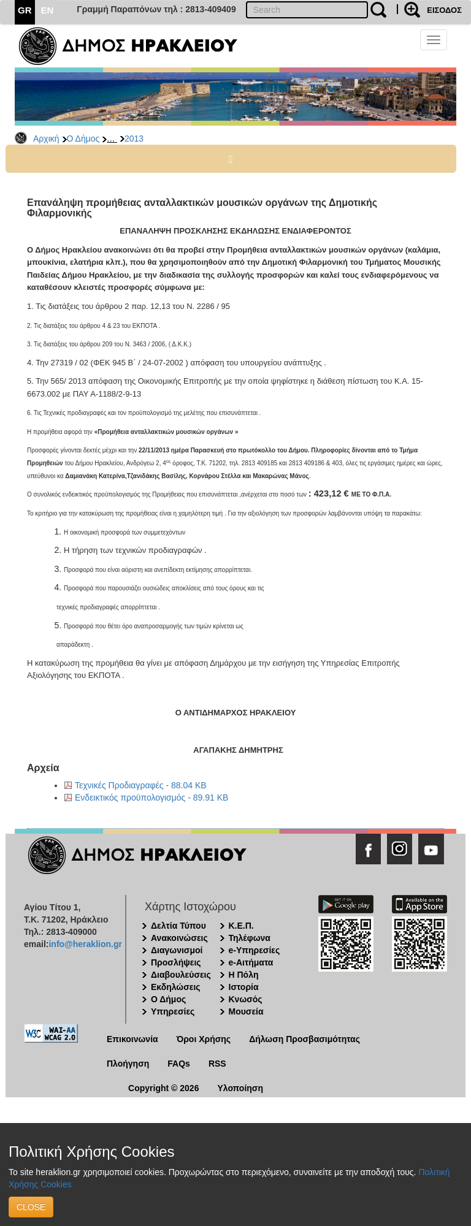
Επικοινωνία (132, 1039)
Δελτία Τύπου (178, 926)
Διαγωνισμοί (176, 950)
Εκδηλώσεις (176, 987)
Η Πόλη (244, 975)
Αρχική (46, 138)
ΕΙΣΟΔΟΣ (444, 10)
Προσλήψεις (176, 962)
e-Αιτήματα (251, 962)
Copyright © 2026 (163, 1088)
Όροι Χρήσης (204, 1039)
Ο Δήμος (83, 138)
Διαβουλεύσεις (181, 975)
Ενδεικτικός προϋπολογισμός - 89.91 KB (151, 797)
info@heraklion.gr (84, 944)
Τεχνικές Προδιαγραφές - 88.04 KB (141, 785)
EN (47, 10)
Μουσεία (246, 1011)
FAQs (178, 1063)
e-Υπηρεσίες (254, 950)
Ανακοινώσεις (179, 938)
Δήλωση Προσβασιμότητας (304, 1039)
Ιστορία (244, 987)
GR (25, 10)
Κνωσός (245, 999)
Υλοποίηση (240, 1088)
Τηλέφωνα (249, 938)
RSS (217, 1063)
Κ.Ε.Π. (241, 926)
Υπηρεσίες (172, 1011)
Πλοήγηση (128, 1063)
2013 (134, 138)
